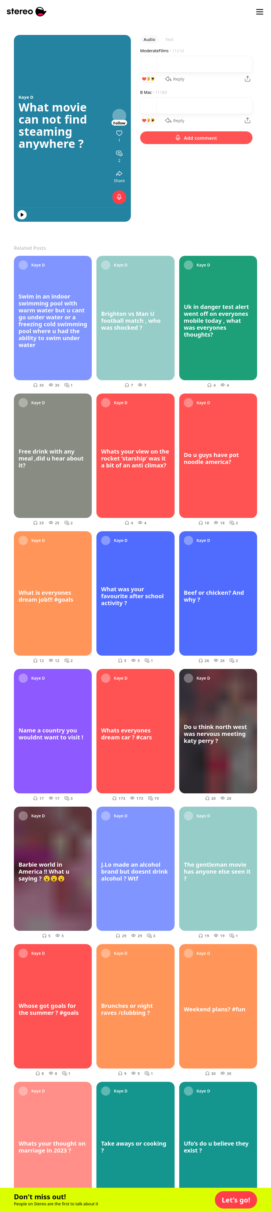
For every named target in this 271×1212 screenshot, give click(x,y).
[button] (236, 1200)
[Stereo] (27, 11)
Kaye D (26, 97)
